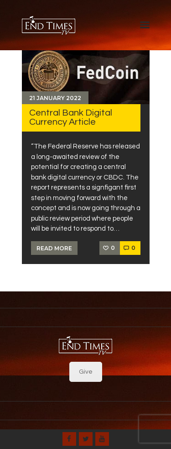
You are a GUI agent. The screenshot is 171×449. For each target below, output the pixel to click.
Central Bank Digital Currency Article (70, 117)
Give (86, 372)
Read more (54, 248)
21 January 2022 (55, 98)
